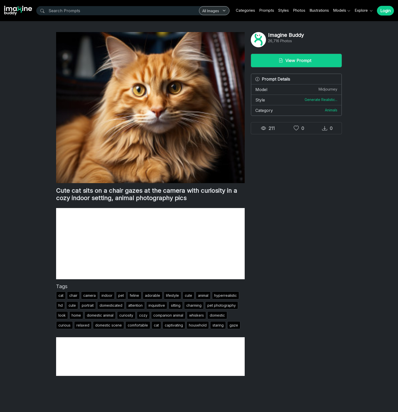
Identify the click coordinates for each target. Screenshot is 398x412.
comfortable (138, 325)
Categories (245, 10)
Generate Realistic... (321, 99)
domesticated (111, 305)
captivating (174, 325)
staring (218, 325)
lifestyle (172, 295)
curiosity (126, 315)
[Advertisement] (150, 243)
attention (135, 305)
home (76, 315)
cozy (143, 315)
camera (89, 295)
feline (134, 295)
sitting (175, 305)
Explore (362, 10)
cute (188, 295)
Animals (331, 110)
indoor (107, 295)
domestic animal (100, 315)
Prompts (266, 10)
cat (60, 295)
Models (339, 10)
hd (60, 305)
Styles (283, 10)
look (62, 315)
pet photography (221, 305)
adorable (152, 295)
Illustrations (319, 10)
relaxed (82, 325)
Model (296, 89)
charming (194, 305)
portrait (88, 305)
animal (203, 295)
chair (73, 295)
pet (121, 295)
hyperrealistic (225, 295)
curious (64, 325)
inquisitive (156, 305)
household (198, 325)
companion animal (168, 315)
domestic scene (108, 325)
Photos (299, 10)
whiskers (196, 315)
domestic (217, 315)
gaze (233, 325)
